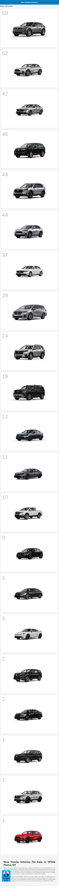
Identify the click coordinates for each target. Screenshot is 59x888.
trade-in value (38, 876)
